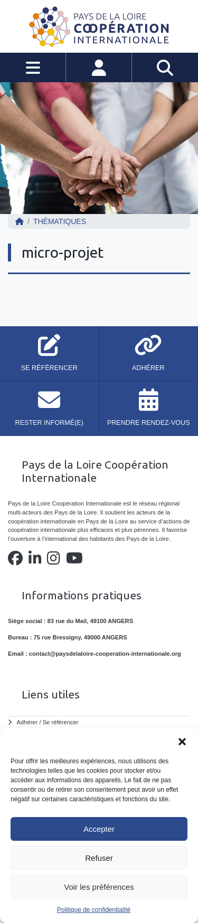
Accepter (99, 828)
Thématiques (59, 221)
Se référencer (61, 722)
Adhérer (27, 722)
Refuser (99, 857)
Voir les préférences (99, 886)
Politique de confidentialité (93, 910)
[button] (182, 740)
